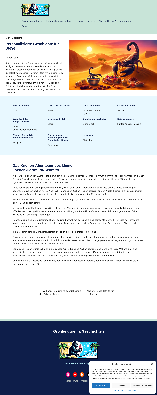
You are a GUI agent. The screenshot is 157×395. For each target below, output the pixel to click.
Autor (25, 26)
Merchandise (126, 21)
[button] (152, 364)
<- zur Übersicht (14, 38)
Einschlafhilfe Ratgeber (81, 363)
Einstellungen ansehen (142, 385)
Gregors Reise (86, 21)
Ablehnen (121, 385)
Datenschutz (71, 381)
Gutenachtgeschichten (60, 21)
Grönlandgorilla (51, 63)
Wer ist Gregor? (107, 21)
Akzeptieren (101, 385)
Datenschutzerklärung (119, 390)
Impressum (132, 390)
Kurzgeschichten (32, 21)
